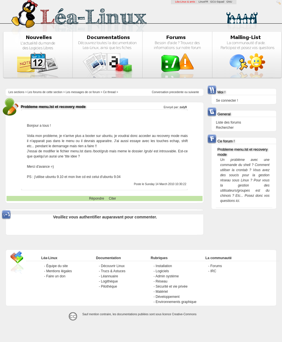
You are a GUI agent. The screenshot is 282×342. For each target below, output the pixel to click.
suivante (193, 92)
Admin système (167, 276)
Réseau (161, 281)
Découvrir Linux (112, 266)
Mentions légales (59, 271)
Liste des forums (228, 122)
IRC (213, 271)
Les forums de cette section (45, 92)
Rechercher (225, 128)
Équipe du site (57, 266)
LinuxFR (203, 1)
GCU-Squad (217, 1)
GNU (229, 1)
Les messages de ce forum (83, 92)
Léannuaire (109, 276)
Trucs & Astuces (113, 271)
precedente (176, 92)
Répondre (96, 198)
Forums (216, 266)
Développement (167, 297)
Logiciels (162, 271)
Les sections (16, 92)
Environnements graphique (176, 302)
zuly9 (183, 107)
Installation (164, 266)
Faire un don (55, 276)
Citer (112, 198)
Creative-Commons (184, 314)
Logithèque (109, 281)
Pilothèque (109, 286)
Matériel (162, 292)
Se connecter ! (227, 101)
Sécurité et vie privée (171, 286)
